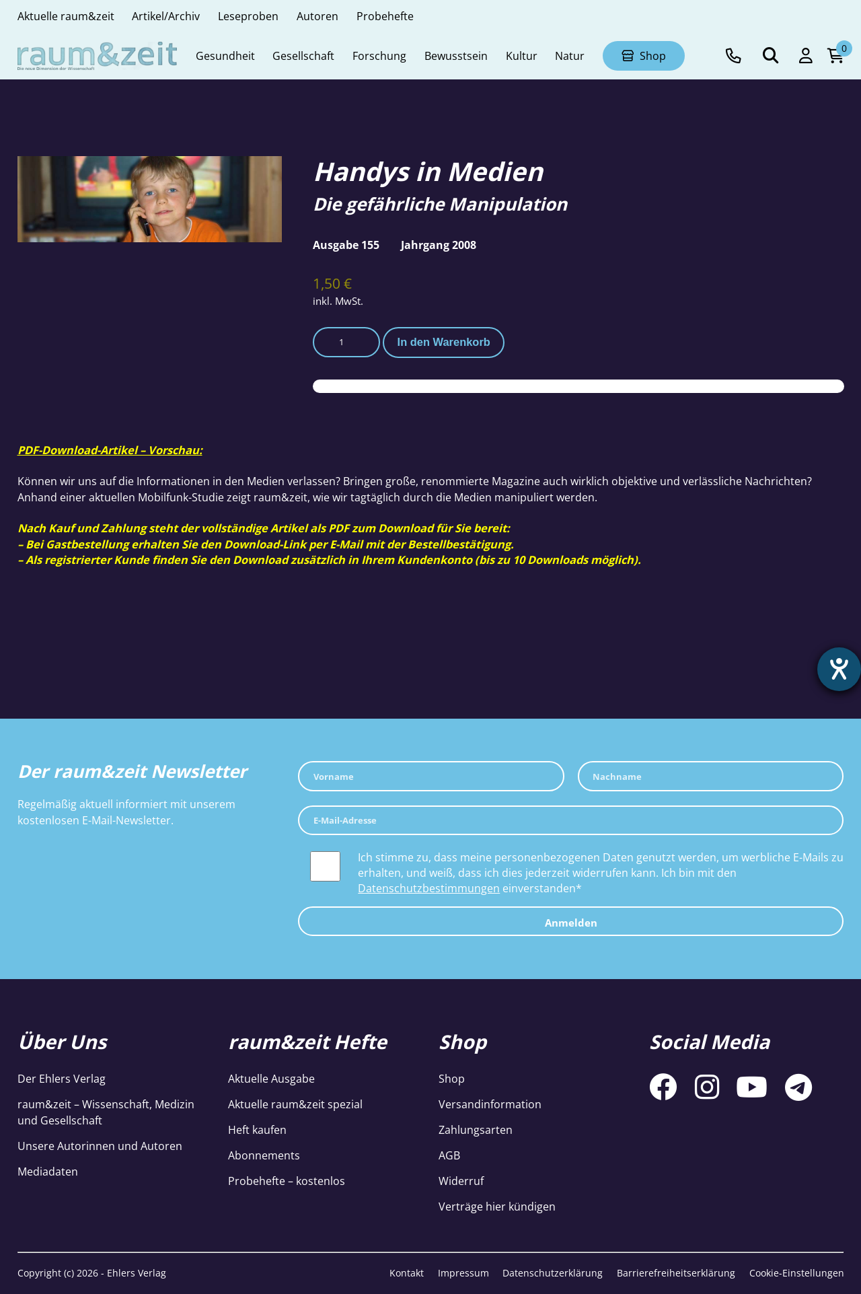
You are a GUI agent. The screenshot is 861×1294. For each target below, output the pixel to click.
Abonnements (264, 1155)
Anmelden (571, 922)
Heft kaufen (257, 1129)
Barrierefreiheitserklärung (676, 1272)
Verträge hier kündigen (497, 1206)
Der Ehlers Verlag (61, 1078)
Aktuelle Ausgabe (271, 1078)
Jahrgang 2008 (438, 244)
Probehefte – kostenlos (286, 1180)
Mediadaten (47, 1171)
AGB (449, 1155)
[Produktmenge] (346, 342)
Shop (452, 1078)
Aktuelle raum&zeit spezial (295, 1104)
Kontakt (406, 1272)
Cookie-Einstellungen (796, 1272)
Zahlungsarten (476, 1129)
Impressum (463, 1272)
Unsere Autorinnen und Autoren (99, 1145)
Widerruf (461, 1180)
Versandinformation (490, 1104)
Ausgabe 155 (346, 244)
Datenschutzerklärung (552, 1272)
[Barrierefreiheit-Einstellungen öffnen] (839, 669)
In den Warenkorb (444, 342)
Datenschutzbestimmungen (429, 888)
